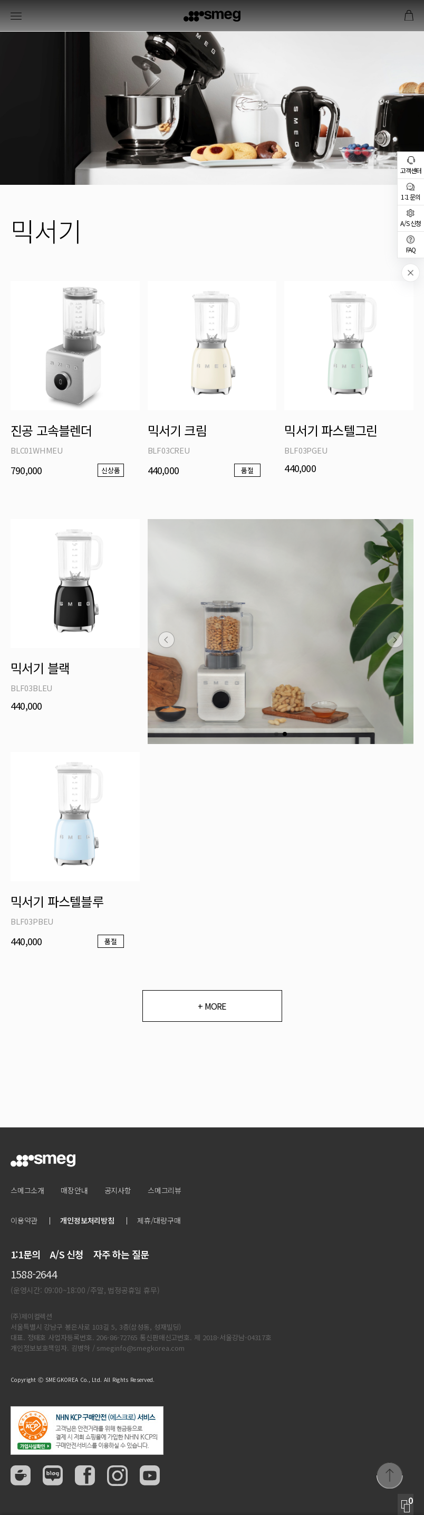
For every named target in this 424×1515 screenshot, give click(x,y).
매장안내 (74, 1190)
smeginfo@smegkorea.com (141, 1348)
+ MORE (212, 1006)
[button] (166, 640)
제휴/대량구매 (159, 1220)
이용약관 (24, 1220)
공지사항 (117, 1190)
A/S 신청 (66, 1254)
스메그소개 (27, 1190)
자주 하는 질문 (121, 1254)
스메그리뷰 (164, 1190)
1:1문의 (25, 1254)
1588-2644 (34, 1274)
